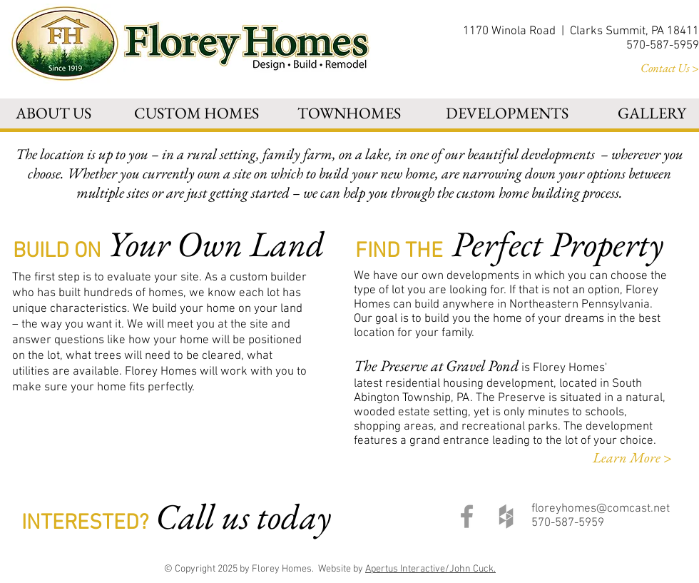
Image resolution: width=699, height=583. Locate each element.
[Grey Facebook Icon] (466, 516)
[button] (53, 113)
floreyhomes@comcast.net (600, 509)
